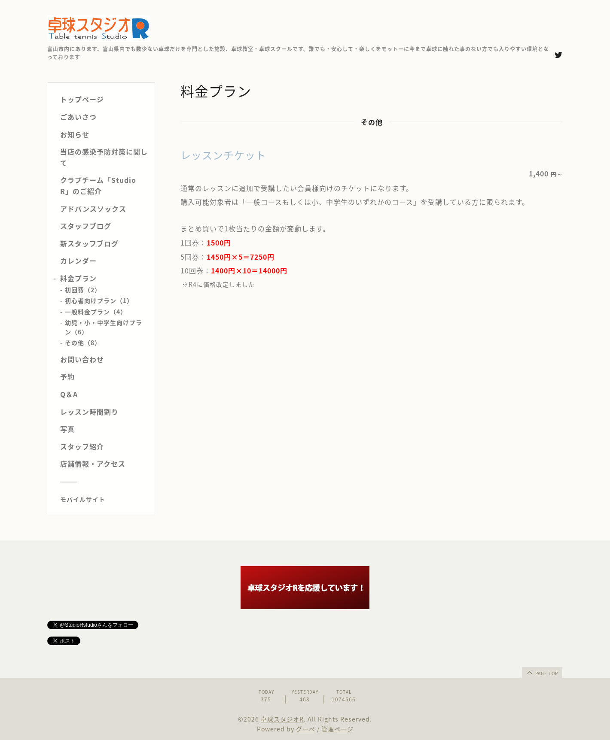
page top (541, 672)
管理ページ (337, 729)
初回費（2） (83, 289)
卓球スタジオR (282, 719)
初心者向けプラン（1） (99, 300)
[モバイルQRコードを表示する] (104, 499)
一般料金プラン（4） (96, 311)
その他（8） (83, 342)
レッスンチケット (223, 155)
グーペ (305, 729)
